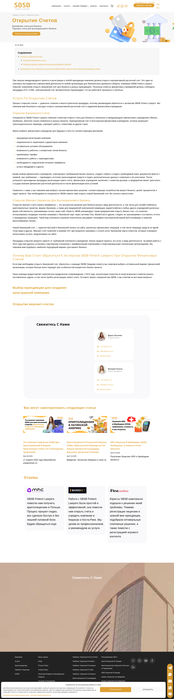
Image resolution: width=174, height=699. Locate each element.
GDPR (17, 674)
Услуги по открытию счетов (31, 57)
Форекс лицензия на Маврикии (113, 677)
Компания (18, 657)
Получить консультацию (26, 34)
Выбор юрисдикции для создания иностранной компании (39, 290)
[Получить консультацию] (58, 357)
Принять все (115, 689)
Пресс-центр (43, 657)
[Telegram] (118, 6)
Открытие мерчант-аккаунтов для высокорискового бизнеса (47, 64)
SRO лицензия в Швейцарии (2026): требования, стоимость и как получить (128, 445)
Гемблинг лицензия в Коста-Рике (85, 657)
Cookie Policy (43, 670)
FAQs (40, 661)
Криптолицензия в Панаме (111, 661)
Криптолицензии (21, 665)
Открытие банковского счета (34, 60)
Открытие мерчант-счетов (33, 304)
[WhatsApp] (122, 6)
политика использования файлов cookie (16, 695)
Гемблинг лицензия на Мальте (84, 674)
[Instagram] (139, 660)
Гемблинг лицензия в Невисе (84, 661)
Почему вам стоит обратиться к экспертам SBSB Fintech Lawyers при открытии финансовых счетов (60, 69)
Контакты (104, 6)
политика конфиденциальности (40, 695)
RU (158, 8)
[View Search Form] (112, 6)
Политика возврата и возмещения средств (51, 675)
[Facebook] (152, 660)
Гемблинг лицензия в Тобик (83, 670)
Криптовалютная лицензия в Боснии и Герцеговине (115, 667)
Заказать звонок (144, 5)
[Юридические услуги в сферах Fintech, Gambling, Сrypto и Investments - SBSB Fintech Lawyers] (22, 6)
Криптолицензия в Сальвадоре (84, 678)
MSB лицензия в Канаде (110, 673)
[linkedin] (133, 667)
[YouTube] (146, 660)
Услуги (17, 661)
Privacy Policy (43, 665)
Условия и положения (46, 681)
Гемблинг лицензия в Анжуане (84, 665)
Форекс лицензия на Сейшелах (113, 681)
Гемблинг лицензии (22, 670)
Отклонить (148, 689)
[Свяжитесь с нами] (87, 610)
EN (158, 4)
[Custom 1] (126, 6)
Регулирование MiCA (109, 657)
